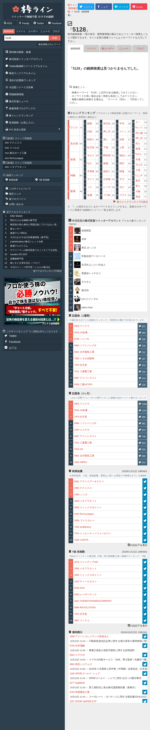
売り (138, 143)
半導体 (90, 171)
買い (105, 139)
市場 (138, 159)
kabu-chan (87, 307)
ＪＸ (89, 187)
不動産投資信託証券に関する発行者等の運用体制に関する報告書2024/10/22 (108, 641)
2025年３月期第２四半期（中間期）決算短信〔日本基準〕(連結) (108, 669)
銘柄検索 (9, 31)
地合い (123, 155)
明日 (121, 163)
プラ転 (107, 195)
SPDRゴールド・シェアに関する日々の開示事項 (105, 678)
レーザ (107, 187)
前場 (72, 159)
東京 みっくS (88, 247)
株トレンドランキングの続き (132, 201)
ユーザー (33, 31)
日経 (89, 131)
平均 (121, 123)
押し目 (107, 131)
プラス (123, 195)
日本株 (107, 179)
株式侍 (85, 290)
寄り (138, 186)
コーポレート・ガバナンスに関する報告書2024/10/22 (108, 696)
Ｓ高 (138, 170)
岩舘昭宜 (86, 230)
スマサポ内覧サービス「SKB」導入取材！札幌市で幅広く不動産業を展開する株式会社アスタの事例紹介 (108, 660)
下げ (121, 179)
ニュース (45, 31)
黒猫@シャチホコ (91, 273)
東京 (138, 180)
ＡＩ (138, 122)
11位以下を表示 (138, 545)
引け (121, 187)
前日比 (107, 123)
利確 (72, 175)
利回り (90, 139)
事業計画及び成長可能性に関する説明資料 (102, 650)
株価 (105, 163)
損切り (107, 171)
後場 (72, 191)
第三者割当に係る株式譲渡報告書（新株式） (103, 687)
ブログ (56, 31)
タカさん (86, 281)
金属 (89, 195)
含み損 (74, 143)
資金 (138, 196)
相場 (138, 148)
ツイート (21, 31)
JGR (83, 239)
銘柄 (89, 123)
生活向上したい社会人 (93, 264)
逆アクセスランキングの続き (47, 271)
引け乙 (139, 164)
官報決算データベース (93, 256)
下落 (105, 147)
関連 (121, 171)
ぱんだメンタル (89, 298)
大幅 (138, 191)
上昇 (121, 147)
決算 (121, 139)
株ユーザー (108, 48)
